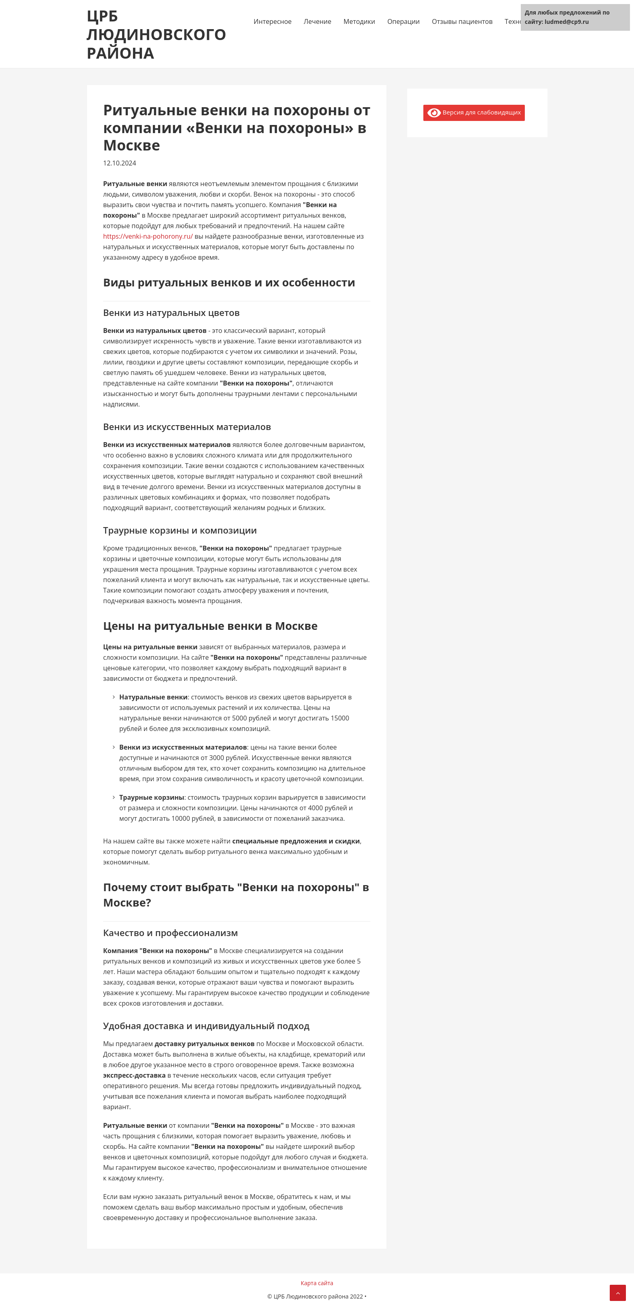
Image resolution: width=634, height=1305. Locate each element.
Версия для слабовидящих (474, 113)
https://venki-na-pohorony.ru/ (148, 236)
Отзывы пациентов (462, 21)
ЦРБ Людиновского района (156, 34)
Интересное (273, 21)
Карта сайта (317, 1283)
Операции (403, 21)
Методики (359, 21)
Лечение (317, 21)
